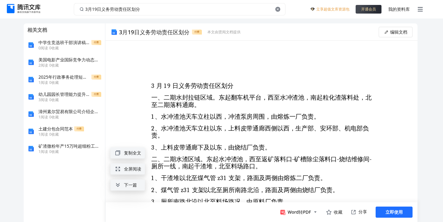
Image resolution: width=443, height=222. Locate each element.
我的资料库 (399, 9)
